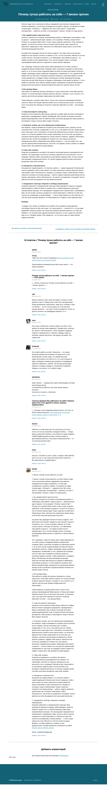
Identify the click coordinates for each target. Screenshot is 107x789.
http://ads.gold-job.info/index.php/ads (44, 732)
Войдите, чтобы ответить (39, 274)
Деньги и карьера (53, 10)
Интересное (57, 4)
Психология (47, 4)
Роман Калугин (45, 19)
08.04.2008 (55, 19)
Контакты (93, 4)
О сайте (86, 4)
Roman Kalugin (18, 785)
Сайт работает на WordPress (33, 785)
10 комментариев (67, 19)
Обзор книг (68, 4)
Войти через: (12, 761)
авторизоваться (64, 760)
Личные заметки (77, 4)
